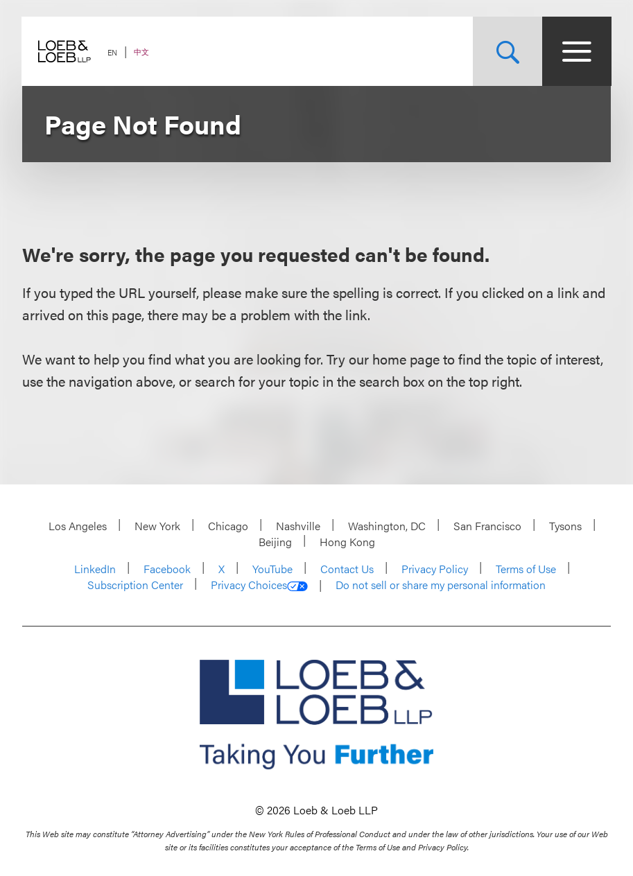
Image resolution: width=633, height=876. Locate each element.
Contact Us (347, 569)
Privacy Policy (434, 569)
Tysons (565, 526)
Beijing (275, 542)
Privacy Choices (259, 585)
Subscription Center (135, 585)
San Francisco (487, 526)
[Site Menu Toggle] (576, 51)
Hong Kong (347, 542)
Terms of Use (526, 569)
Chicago (228, 526)
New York (157, 526)
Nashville (298, 526)
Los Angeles (78, 526)
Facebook (167, 569)
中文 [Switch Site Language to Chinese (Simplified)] (142, 51)
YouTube (272, 569)
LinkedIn (95, 569)
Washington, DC (387, 526)
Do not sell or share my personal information (441, 585)
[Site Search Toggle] (506, 51)
